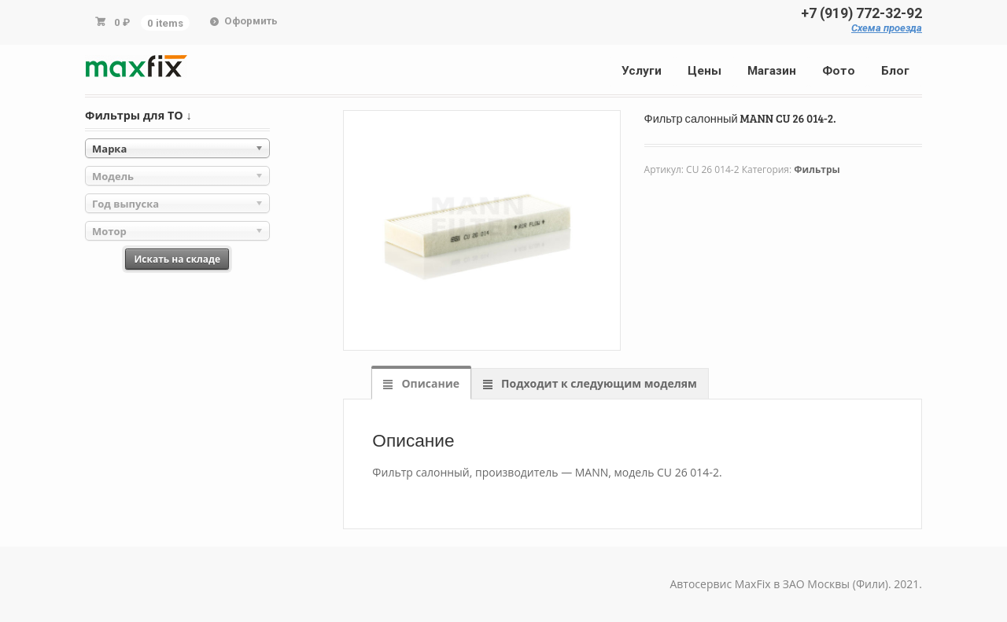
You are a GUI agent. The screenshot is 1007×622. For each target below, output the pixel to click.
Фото (838, 71)
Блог (895, 71)
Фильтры (816, 169)
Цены (704, 71)
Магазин (771, 71)
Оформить (251, 21)
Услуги (642, 71)
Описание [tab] (429, 383)
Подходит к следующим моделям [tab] (597, 383)
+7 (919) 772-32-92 (861, 13)
